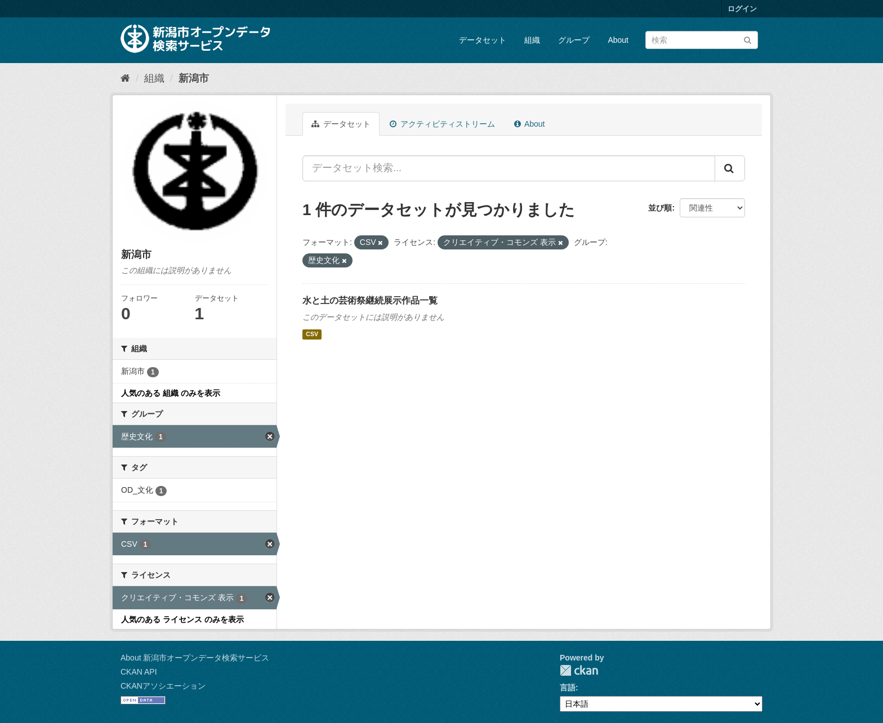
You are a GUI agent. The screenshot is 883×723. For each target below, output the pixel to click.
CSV (312, 334)
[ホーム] (125, 78)
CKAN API (139, 671)
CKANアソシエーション (163, 685)
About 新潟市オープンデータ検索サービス (195, 657)
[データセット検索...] (508, 168)
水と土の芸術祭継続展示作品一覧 (370, 300)
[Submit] (747, 39)
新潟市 (194, 78)
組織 (532, 39)
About (618, 39)
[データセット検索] (701, 40)
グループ (574, 39)
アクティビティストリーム (442, 123)
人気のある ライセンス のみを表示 (182, 619)
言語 (568, 687)
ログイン (742, 9)
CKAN (579, 670)
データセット (482, 39)
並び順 (660, 207)
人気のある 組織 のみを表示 (170, 393)
